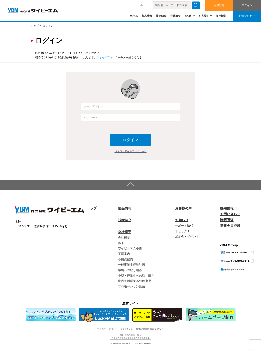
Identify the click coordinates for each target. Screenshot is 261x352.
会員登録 (219, 5)
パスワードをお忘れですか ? (131, 151)
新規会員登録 (230, 226)
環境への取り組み (130, 270)
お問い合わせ (247, 15)
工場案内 (124, 254)
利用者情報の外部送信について (150, 329)
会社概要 (175, 15)
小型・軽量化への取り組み (136, 275)
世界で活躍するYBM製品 (134, 281)
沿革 (121, 243)
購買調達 (227, 220)
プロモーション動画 (131, 286)
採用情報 (221, 15)
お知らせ (189, 15)
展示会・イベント (187, 236)
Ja (141, 5)
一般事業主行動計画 (131, 264)
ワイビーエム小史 (130, 248)
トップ (35, 25)
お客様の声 (205, 15)
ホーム (134, 15)
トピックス (182, 231)
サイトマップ (126, 329)
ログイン (247, 5)
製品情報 (146, 15)
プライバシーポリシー (107, 329)
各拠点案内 (125, 259)
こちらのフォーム (107, 57)
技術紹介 (161, 15)
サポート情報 (184, 225)
